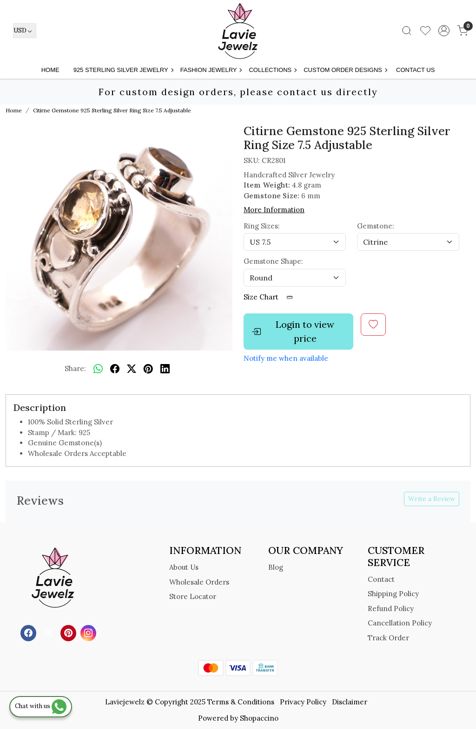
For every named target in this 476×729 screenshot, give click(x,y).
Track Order (388, 637)
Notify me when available (286, 358)
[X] (49, 632)
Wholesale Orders (199, 582)
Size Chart (271, 297)
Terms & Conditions (240, 701)
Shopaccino (259, 718)
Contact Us (415, 69)
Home (50, 69)
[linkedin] (165, 368)
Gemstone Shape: (273, 261)
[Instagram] (89, 632)
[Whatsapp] (98, 368)
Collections (272, 69)
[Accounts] (444, 30)
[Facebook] (29, 632)
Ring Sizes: (262, 225)
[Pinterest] (69, 632)
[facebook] (114, 368)
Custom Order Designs (345, 69)
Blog (275, 567)
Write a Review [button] (431, 499)
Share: (75, 368)
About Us (183, 567)
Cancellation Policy (400, 622)
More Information (274, 209)
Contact (381, 579)
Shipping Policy (393, 593)
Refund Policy (391, 608)
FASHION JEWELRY (211, 69)
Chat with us (40, 706)
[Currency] (24, 30)
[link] (406, 30)
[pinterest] (148, 368)
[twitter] (131, 368)
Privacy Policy (303, 701)
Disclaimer (349, 701)
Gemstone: (375, 225)
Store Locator (192, 596)
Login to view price (292, 331)
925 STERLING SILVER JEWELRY (123, 69)
